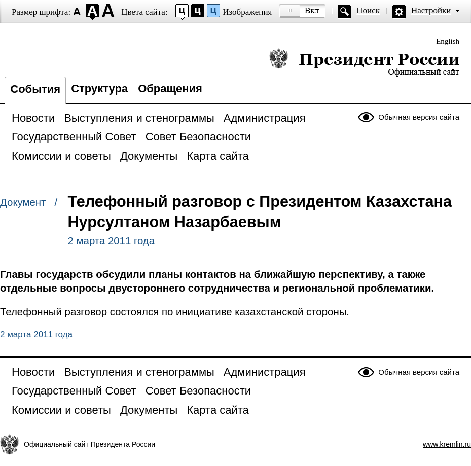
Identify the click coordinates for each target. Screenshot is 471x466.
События (35, 89)
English (447, 41)
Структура (99, 88)
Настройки (431, 10)
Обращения (170, 88)
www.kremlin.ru (447, 444)
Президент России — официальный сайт (364, 62)
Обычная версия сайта (418, 117)
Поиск (368, 10)
